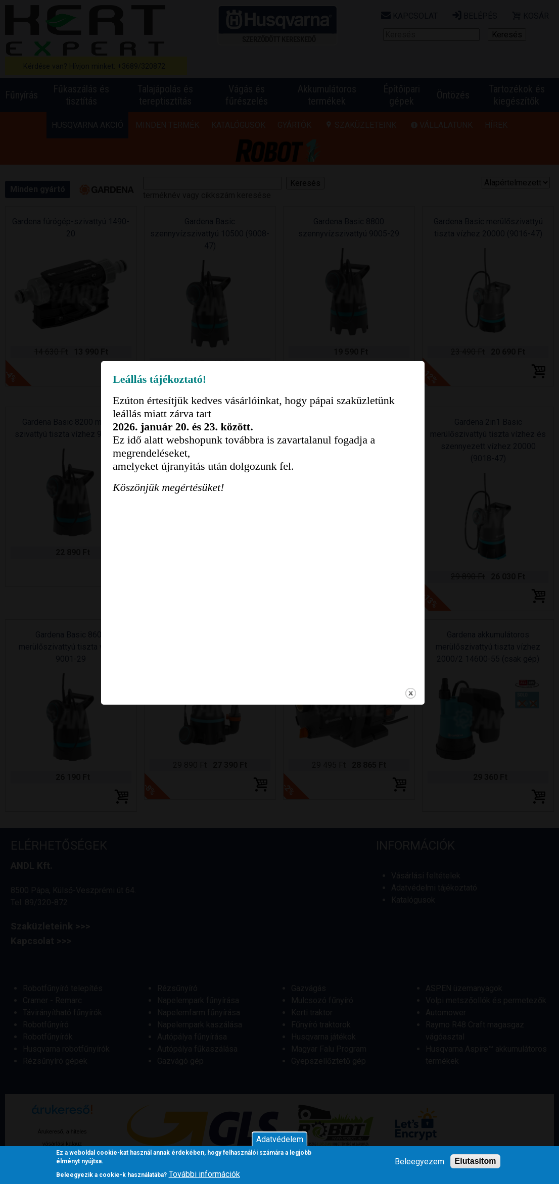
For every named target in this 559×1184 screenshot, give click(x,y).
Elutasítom (475, 1161)
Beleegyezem (419, 1161)
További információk (204, 1174)
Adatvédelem (279, 1139)
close (427, 718)
